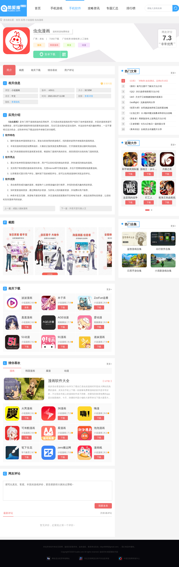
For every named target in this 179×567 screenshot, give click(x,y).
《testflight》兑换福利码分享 (141, 102)
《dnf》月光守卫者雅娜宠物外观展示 (145, 97)
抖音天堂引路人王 (78, 208)
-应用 (22, 20)
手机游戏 (56, 8)
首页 (38, 8)
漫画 (39, 45)
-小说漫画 (29, 20)
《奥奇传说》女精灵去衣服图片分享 (145, 129)
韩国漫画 (54, 45)
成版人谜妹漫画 (20, 208)
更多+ (109, 289)
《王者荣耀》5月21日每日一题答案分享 (146, 124)
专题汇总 (112, 8)
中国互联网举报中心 (129, 558)
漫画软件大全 (59, 381)
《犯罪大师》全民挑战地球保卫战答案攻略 (148, 108)
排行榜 (130, 8)
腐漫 (69, 45)
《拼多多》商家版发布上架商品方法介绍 (147, 118)
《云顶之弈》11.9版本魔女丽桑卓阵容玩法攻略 (150, 113)
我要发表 (103, 505)
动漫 (84, 45)
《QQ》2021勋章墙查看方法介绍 (143, 91)
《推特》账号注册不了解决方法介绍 (145, 86)
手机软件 (75, 8)
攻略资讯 (94, 8)
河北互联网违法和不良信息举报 (94, 558)
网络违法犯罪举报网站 (58, 558)
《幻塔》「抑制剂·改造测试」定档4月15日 (148, 81)
